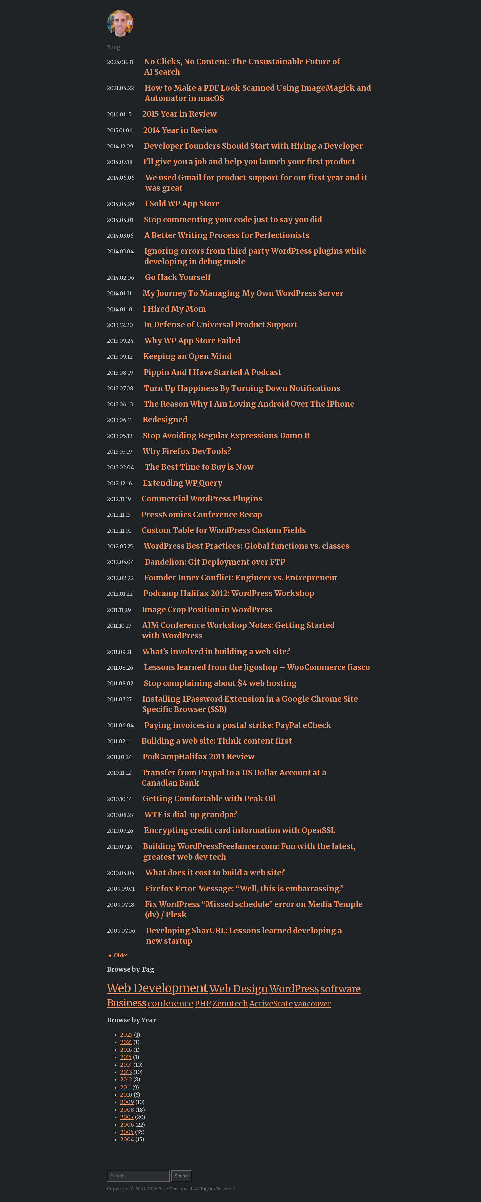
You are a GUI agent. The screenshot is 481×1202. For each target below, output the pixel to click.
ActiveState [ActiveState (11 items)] (271, 1003)
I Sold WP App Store (182, 203)
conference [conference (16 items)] (170, 1003)
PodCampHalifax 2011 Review (199, 756)
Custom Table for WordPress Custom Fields (224, 530)
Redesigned (165, 419)
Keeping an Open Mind (187, 356)
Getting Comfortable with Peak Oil (209, 798)
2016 (126, 1049)
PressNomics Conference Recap (201, 514)
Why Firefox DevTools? (187, 451)
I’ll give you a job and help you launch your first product (249, 161)
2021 (126, 1042)
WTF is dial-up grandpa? (190, 814)
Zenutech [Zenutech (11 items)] (230, 1003)
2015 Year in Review (179, 114)
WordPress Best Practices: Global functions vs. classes (246, 546)
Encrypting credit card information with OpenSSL (239, 830)
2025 (126, 1034)
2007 (127, 1117)
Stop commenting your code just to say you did (233, 219)
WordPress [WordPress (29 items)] (294, 989)
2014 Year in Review (180, 130)
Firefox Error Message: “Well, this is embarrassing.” (244, 888)
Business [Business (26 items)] (126, 1003)
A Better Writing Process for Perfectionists (226, 235)
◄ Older (118, 955)
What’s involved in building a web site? (216, 651)
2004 (127, 1139)
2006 (127, 1124)
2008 (127, 1109)
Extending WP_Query (182, 483)
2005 (127, 1132)
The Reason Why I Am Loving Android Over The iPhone (249, 404)
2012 (126, 1079)
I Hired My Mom (174, 309)
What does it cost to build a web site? (215, 872)
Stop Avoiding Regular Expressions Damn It (226, 435)
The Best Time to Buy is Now (199, 467)
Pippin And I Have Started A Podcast (212, 372)
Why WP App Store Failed (192, 340)
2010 (126, 1094)
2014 (126, 1064)
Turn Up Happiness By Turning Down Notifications (242, 388)
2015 (126, 1057)
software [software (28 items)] (340, 989)
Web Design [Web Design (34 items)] (238, 989)
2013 (126, 1072)
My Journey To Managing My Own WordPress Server (242, 293)
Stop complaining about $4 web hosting (220, 683)
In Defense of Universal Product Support (221, 324)
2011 (125, 1087)
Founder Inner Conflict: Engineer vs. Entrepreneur (241, 577)
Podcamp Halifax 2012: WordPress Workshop (228, 593)
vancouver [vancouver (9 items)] (312, 1003)
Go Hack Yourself (178, 277)
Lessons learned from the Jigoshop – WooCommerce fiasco (257, 667)
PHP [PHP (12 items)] (203, 1003)
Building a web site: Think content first (217, 741)
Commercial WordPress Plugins (202, 498)
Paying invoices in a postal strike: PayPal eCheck (237, 725)
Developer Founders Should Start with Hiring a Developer (253, 146)
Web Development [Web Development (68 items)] (157, 988)
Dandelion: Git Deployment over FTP (215, 562)
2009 (127, 1102)
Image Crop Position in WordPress (207, 609)
